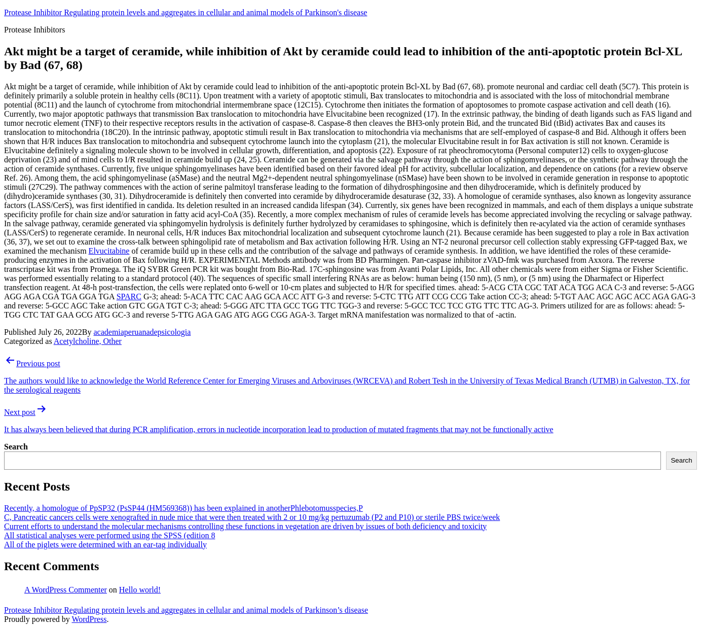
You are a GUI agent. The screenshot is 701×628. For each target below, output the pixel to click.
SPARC (129, 296)
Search (16, 446)
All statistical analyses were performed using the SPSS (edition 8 (109, 535)
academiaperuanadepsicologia (142, 332)
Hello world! (140, 589)
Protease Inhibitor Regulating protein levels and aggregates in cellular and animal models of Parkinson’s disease (186, 610)
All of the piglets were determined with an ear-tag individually (105, 544)
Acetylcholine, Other (88, 341)
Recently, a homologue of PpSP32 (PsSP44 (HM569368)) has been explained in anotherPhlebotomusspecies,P (183, 508)
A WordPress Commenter (65, 589)
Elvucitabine (109, 251)
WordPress (88, 619)
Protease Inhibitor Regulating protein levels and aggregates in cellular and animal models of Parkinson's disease (185, 12)
